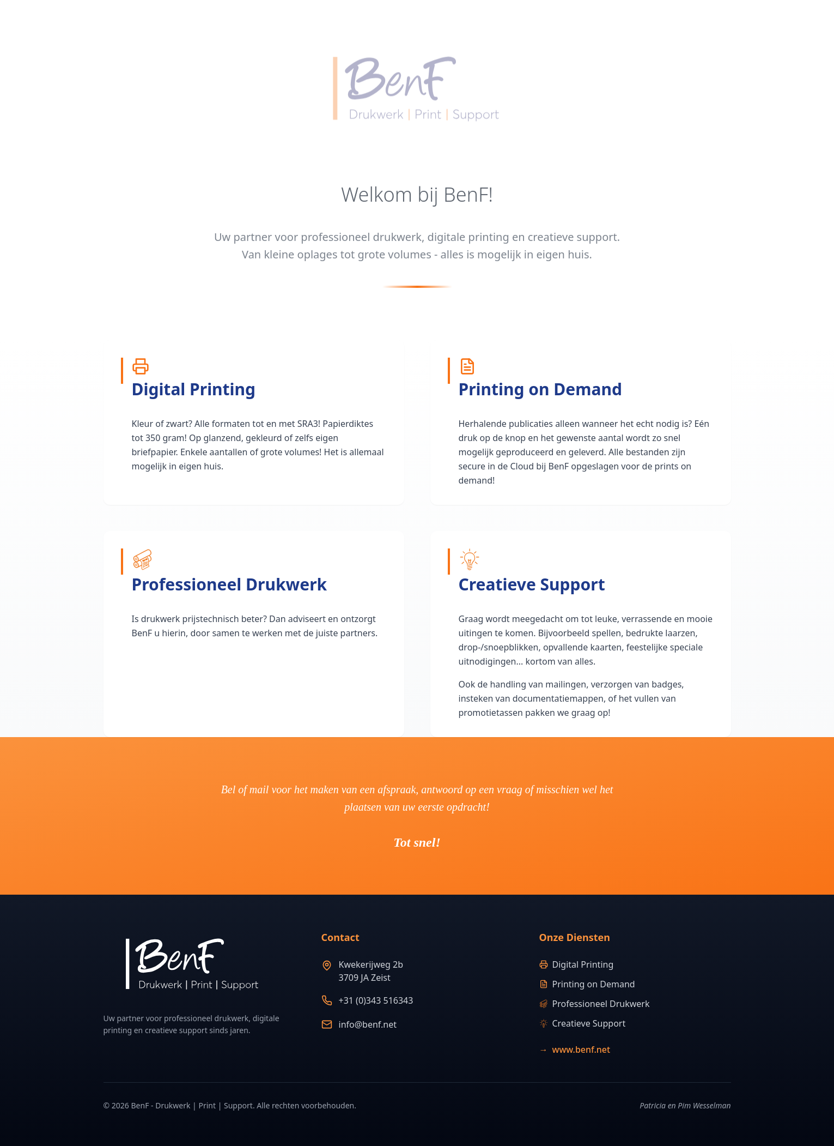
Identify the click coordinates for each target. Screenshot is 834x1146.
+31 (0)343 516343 (376, 1000)
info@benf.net (368, 1024)
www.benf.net (575, 1049)
